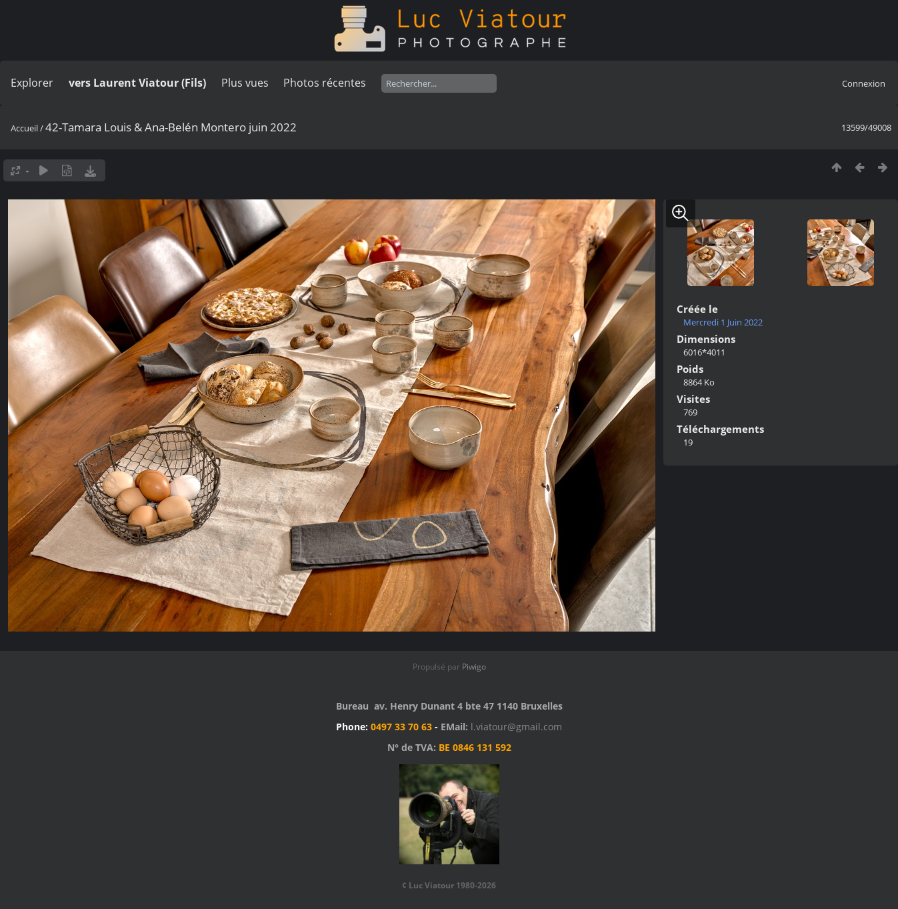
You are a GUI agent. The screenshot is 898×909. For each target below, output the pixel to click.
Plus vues (245, 82)
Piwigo (474, 666)
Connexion (863, 83)
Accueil (24, 128)
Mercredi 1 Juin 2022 (723, 322)
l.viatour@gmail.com (516, 726)
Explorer (32, 82)
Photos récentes (324, 82)
